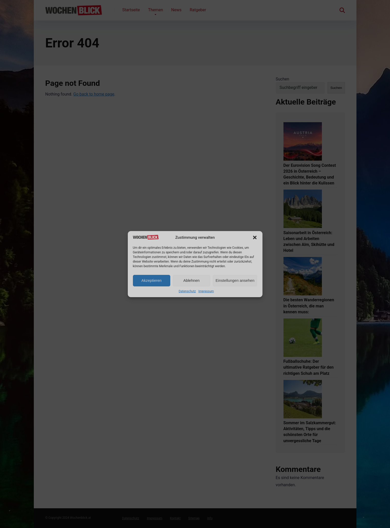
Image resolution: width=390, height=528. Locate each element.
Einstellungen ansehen (235, 280)
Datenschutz (187, 291)
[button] (254, 237)
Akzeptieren (151, 280)
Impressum (206, 291)
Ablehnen (191, 280)
